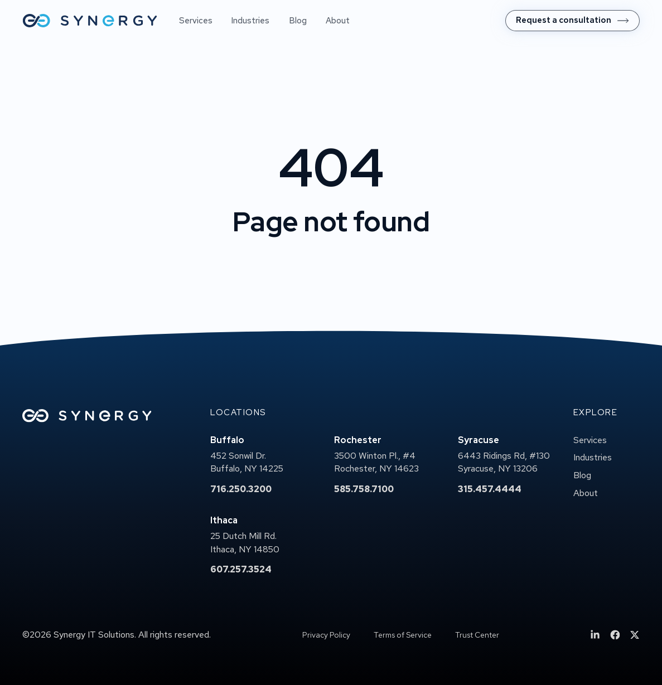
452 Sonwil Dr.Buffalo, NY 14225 (246, 462)
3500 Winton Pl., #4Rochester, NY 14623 (376, 462)
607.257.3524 (241, 569)
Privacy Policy (326, 634)
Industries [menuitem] (250, 20)
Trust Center (477, 634)
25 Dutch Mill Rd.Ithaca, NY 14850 (244, 542)
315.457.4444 (489, 489)
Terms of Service (403, 634)
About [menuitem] (338, 20)
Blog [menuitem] (298, 20)
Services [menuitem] (195, 20)
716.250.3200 (241, 489)
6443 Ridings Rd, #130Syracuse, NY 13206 (504, 462)
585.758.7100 (364, 489)
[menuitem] (572, 20)
